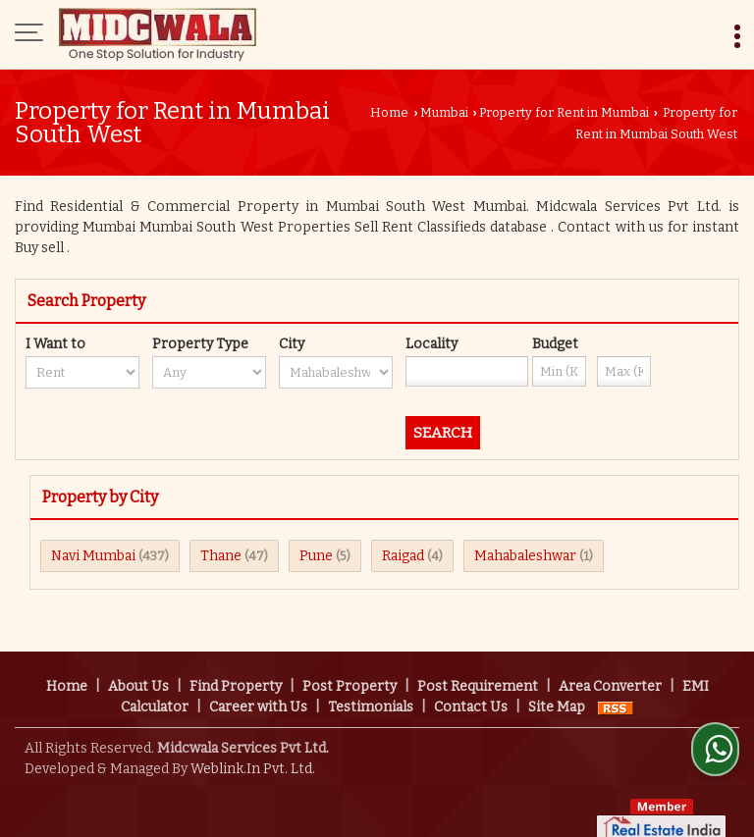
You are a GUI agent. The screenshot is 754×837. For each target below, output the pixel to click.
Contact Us (471, 686)
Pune (316, 556)
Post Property (349, 665)
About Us (138, 665)
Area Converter (610, 665)
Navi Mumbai (93, 556)
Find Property (235, 665)
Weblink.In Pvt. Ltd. (252, 748)
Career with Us (258, 686)
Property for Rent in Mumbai (564, 112)
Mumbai (444, 112)
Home (389, 112)
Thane (221, 556)
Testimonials (370, 686)
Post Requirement (477, 665)
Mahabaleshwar (525, 556)
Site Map (556, 686)
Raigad (403, 556)
